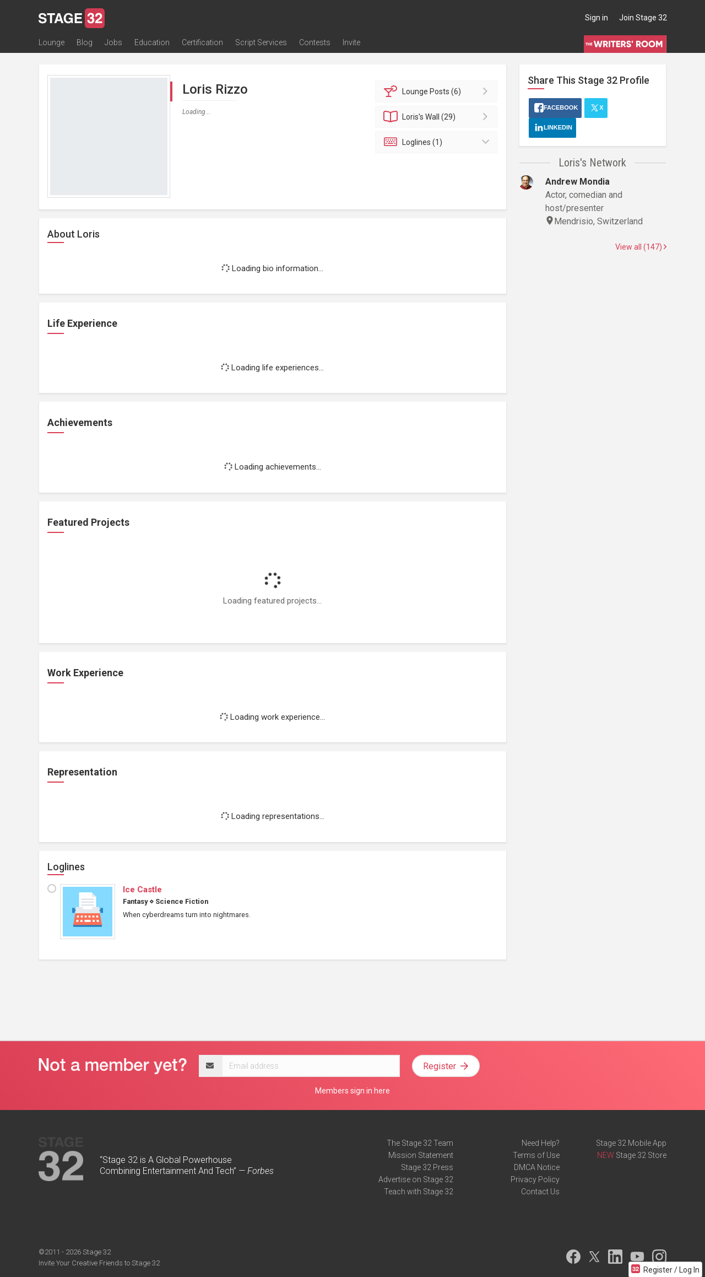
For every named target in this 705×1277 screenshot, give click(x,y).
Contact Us (540, 1191)
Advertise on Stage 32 (415, 1179)
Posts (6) (438, 91)
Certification (202, 42)
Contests (314, 42)
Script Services (261, 42)
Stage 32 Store (641, 1155)
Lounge (51, 42)
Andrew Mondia (577, 181)
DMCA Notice (537, 1167)
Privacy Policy (535, 1179)
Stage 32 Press (427, 1167)
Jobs (113, 42)
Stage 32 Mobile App (631, 1143)
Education (152, 42)
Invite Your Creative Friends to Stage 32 (99, 1263)
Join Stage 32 (643, 17)
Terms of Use (536, 1155)
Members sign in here (352, 1090)
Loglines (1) (438, 142)
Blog (85, 42)
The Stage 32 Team (420, 1143)
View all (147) (640, 247)
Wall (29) (438, 116)
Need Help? (541, 1143)
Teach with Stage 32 (418, 1191)
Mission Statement (420, 1155)
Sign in (596, 17)
